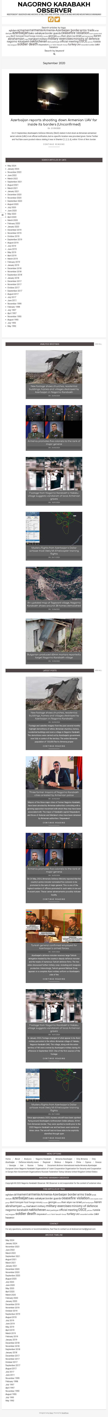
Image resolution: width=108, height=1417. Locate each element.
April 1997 (12, 313)
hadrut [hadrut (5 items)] (59, 36)
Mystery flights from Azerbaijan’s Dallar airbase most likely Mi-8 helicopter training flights (54, 551)
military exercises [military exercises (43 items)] (60, 38)
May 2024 (12, 166)
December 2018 (14, 268)
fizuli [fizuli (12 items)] (26, 36)
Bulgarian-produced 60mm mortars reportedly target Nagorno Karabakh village (54, 656)
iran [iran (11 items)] (73, 36)
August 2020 (13, 204)
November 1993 (14, 316)
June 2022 (12, 175)
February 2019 (14, 262)
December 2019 (14, 230)
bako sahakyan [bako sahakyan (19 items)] (37, 33)
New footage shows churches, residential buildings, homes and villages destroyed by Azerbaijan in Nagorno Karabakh (54, 389)
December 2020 (14, 194)
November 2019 (14, 233)
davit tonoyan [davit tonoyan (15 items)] (17, 36)
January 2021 (13, 191)
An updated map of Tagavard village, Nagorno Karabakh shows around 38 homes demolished (54, 604)
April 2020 (12, 217)
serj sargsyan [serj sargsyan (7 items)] (12, 45)
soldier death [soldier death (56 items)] (27, 44)
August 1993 (13, 320)
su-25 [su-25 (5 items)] (50, 45)
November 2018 (14, 271)
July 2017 (12, 297)
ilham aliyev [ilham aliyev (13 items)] (66, 36)
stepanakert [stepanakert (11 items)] (43, 45)
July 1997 (12, 310)
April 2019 (12, 255)
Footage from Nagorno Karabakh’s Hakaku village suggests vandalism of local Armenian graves (54, 496)
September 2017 (15, 291)
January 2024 (13, 169)
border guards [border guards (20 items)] (53, 33)
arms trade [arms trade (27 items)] (87, 30)
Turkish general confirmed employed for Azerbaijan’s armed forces (54, 947)
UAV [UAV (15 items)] (79, 44)
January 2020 (13, 227)
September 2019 (15, 239)
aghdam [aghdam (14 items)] (13, 30)
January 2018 (13, 278)
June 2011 (12, 300)
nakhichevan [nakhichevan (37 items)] (38, 41)
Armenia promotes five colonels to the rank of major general (54, 442)
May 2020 (12, 214)
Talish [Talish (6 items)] (55, 45)
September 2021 (15, 182)
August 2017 (13, 294)
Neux (51, 1413)
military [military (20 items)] (43, 38)
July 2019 (12, 246)
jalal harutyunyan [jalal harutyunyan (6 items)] (87, 36)
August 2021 (13, 185)
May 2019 (12, 252)
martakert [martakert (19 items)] (33, 38)
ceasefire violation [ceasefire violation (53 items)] (75, 33)
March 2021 (13, 188)
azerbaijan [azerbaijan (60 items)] (20, 33)
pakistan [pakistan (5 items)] (90, 42)
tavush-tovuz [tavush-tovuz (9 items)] (62, 45)
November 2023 (14, 172)
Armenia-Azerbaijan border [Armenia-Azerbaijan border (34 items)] (61, 30)
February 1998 (14, 307)
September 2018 (15, 275)
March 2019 (13, 259)
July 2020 (12, 207)
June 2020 (12, 210)
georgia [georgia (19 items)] (52, 35)
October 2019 (13, 236)
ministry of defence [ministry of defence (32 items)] (86, 38)
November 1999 (14, 303)
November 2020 (14, 198)
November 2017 (14, 284)
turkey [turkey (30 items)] (72, 44)
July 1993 (12, 323)
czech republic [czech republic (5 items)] (94, 33)
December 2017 (14, 281)
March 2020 (13, 220)
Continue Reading (54, 144)
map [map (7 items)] (26, 39)
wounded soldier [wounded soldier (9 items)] (87, 45)
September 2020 (15, 201)
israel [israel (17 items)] (78, 36)
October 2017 (13, 287)
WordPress (65, 1413)
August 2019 (13, 243)
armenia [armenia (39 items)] (37, 30)
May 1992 (12, 326)
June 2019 (12, 249)
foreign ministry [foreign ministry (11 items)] (36, 36)
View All (98, 344)
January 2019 (13, 265)
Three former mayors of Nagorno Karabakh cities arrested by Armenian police (54, 793)
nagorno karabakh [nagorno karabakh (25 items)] (18, 41)
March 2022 (13, 178)
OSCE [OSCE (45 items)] (83, 41)
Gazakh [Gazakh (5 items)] (45, 36)
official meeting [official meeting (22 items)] (69, 41)
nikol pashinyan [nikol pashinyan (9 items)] (53, 42)
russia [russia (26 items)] (97, 41)
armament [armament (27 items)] (24, 30)
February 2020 (14, 223)
